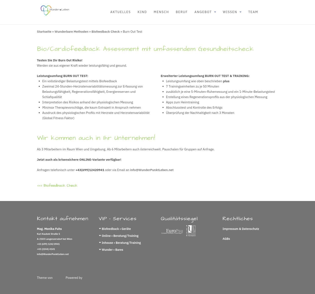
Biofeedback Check (106, 32)
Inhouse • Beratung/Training (121, 243)
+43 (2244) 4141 (46, 249)
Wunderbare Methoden (71, 32)
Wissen (230, 12)
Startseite (44, 32)
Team (253, 12)
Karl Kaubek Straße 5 (48, 233)
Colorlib (59, 278)
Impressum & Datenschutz (241, 229)
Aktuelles (120, 12)
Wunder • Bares (112, 250)
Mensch (161, 12)
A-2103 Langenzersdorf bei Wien (54, 238)
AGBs (226, 239)
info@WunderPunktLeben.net (152, 170)
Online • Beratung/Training (120, 236)
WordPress (45, 283)
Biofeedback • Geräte (116, 229)
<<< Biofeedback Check (57, 185)
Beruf (182, 12)
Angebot (203, 12)
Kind (142, 12)
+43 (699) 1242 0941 (48, 244)
